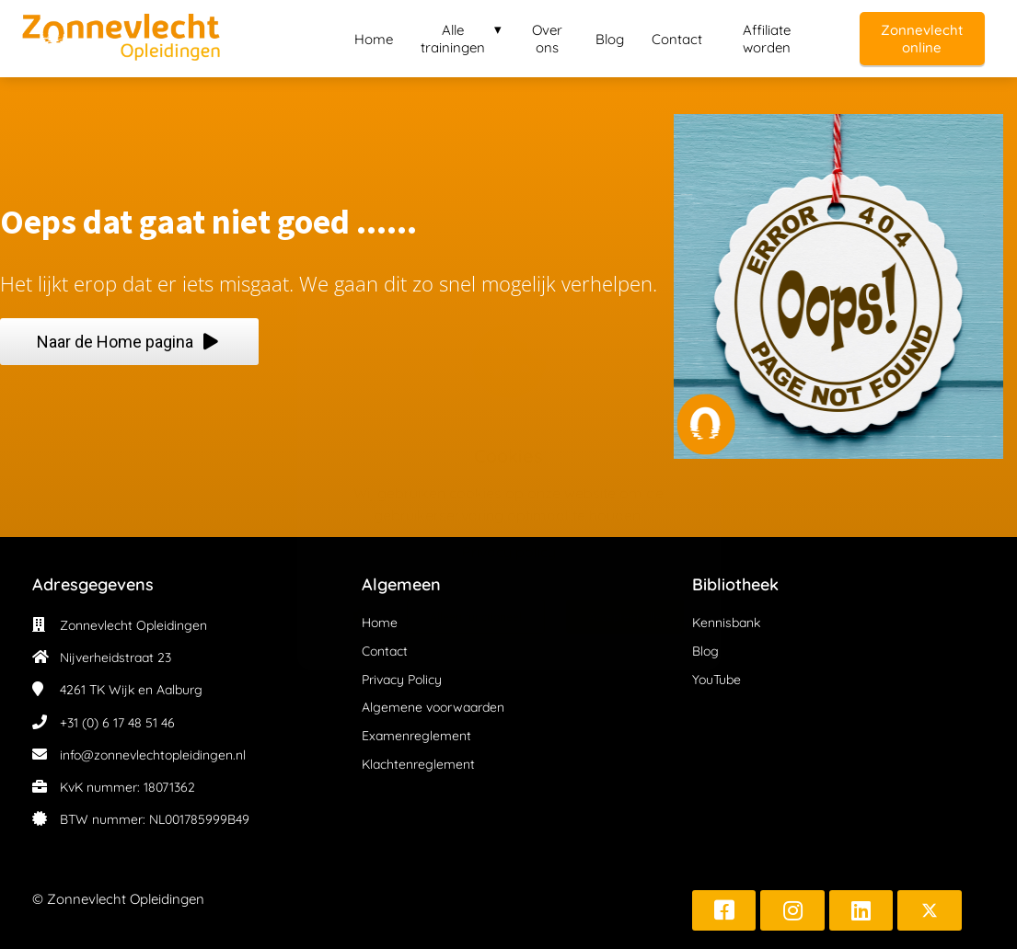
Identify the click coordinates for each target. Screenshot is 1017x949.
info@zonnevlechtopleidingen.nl (153, 755)
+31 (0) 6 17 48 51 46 (117, 723)
